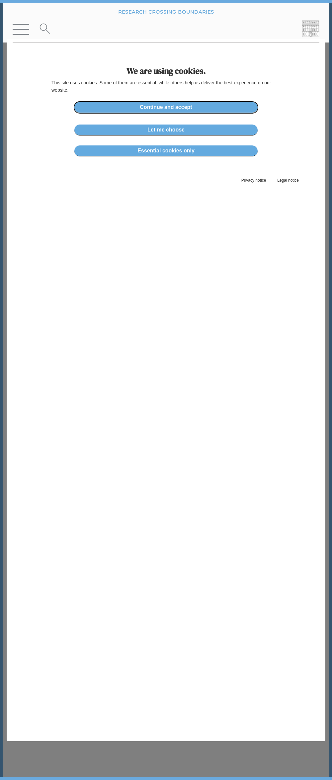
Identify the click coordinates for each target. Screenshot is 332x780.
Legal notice (288, 180)
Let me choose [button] (166, 129)
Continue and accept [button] (166, 107)
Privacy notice (253, 180)
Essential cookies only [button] (166, 150)
